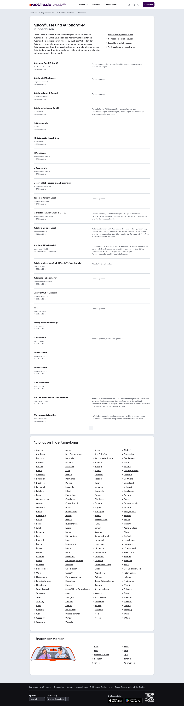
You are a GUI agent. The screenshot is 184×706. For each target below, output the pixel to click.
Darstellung (52, 696)
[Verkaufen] (97, 4)
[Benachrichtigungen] (129, 4)
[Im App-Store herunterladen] (116, 700)
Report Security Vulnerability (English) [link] (130, 687)
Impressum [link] (33, 687)
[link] (133, 4)
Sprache (32, 696)
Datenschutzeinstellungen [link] (77, 687)
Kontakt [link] (49, 687)
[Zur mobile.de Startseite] (50, 4)
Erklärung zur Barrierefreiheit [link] (101, 687)
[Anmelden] (148, 4)
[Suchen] (83, 4)
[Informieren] (112, 4)
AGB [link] (42, 687)
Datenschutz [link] (59, 687)
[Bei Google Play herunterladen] (133, 700)
